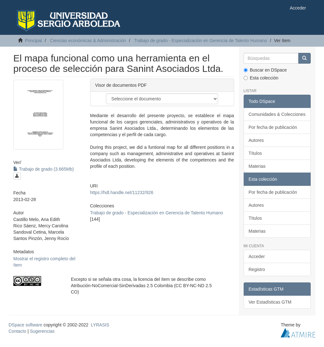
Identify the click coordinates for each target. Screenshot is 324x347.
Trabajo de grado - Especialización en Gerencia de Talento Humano (200, 40)
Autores (256, 140)
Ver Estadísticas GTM (270, 302)
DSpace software (25, 324)
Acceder (257, 256)
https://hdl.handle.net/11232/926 (121, 192)
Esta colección (261, 77)
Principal (33, 40)
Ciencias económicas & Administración (88, 40)
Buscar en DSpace (265, 70)
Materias (257, 166)
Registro (257, 269)
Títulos (255, 153)
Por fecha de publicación (273, 127)
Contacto (17, 331)
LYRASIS (100, 324)
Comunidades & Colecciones (277, 114)
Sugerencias (42, 331)
